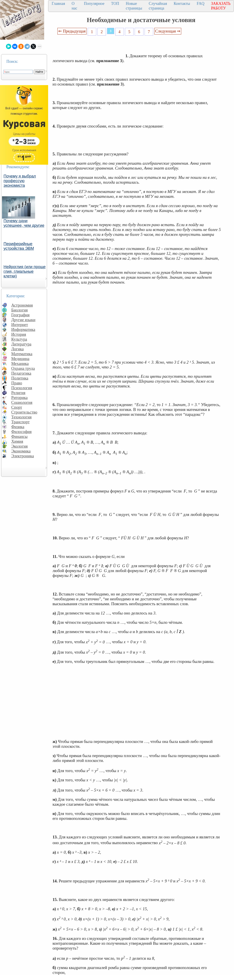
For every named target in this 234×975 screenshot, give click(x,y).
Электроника (22, 456)
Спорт (16, 407)
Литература (21, 344)
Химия (17, 441)
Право (16, 383)
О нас (74, 5)
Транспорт (20, 422)
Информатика (23, 329)
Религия (18, 392)
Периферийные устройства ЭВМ (19, 246)
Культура (19, 339)
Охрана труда (23, 368)
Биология (19, 310)
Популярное (94, 3)
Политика (19, 378)
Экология (19, 446)
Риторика (19, 397)
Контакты (182, 3)
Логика (17, 349)
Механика (20, 363)
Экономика (21, 451)
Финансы (19, 436)
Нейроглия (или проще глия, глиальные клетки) (25, 271)
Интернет (19, 324)
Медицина (20, 358)
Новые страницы (134, 5)
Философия (21, 431)
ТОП (115, 3)
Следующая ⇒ (167, 31)
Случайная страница (158, 5)
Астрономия (22, 305)
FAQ (200, 3)
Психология (21, 387)
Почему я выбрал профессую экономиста (20, 181)
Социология (21, 402)
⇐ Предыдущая (72, 31)
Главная (58, 3)
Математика (21, 353)
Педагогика (21, 373)
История (18, 334)
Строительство (24, 412)
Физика (17, 426)
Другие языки (23, 319)
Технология (21, 417)
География (20, 315)
